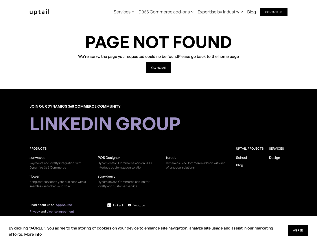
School (241, 157)
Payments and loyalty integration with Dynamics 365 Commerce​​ (55, 165)
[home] (39, 12)
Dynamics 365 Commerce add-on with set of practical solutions (195, 165)
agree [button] (298, 230)
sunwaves (37, 157)
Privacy (34, 211)
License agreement (60, 211)
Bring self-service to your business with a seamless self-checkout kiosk (57, 184)
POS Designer (109, 157)
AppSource (64, 205)
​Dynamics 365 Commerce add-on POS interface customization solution (125, 165)
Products (38, 148)
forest (171, 157)
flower (34, 176)
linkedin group (105, 123)
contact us (273, 12)
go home (158, 68)
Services (276, 148)
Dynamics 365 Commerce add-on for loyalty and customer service (123, 184)
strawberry (106, 176)
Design (274, 157)
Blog (251, 12)
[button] (124, 12)
